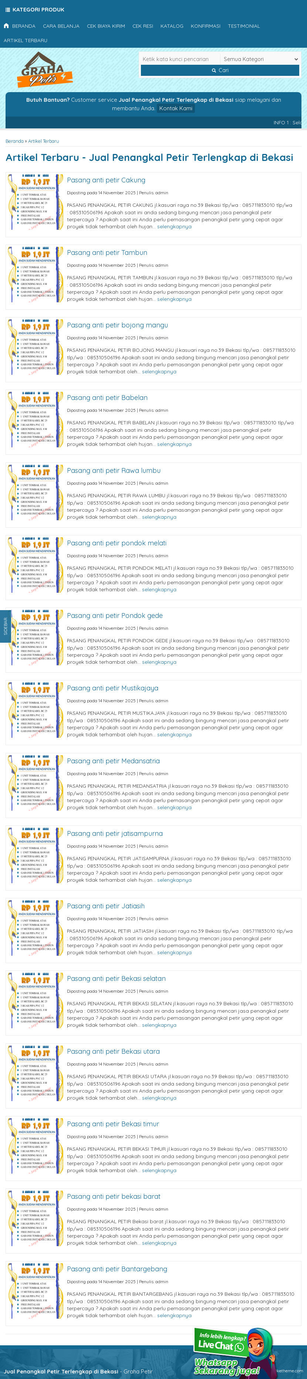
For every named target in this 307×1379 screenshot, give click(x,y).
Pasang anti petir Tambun (107, 252)
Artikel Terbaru (25, 40)
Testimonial (244, 26)
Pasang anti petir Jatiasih (106, 906)
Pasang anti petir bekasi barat (114, 1196)
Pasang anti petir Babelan (107, 397)
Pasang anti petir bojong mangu (117, 325)
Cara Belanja (61, 26)
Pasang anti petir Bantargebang (117, 1269)
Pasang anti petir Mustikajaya (112, 688)
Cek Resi (142, 26)
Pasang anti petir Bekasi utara (113, 1051)
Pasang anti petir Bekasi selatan (116, 978)
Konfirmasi (205, 26)
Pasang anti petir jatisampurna (115, 833)
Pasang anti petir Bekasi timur (113, 1124)
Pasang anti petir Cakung (106, 180)
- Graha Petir (78, 1371)
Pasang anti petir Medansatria (113, 761)
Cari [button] (220, 70)
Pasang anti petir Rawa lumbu (114, 470)
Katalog (172, 26)
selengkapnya (174, 226)
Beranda (20, 26)
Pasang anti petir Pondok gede (115, 615)
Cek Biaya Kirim (106, 26)
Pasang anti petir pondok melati (116, 543)
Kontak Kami (175, 108)
